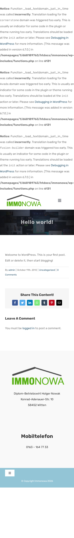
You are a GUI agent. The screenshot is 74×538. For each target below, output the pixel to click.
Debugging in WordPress (51, 100)
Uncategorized (47, 268)
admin (11, 268)
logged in (28, 326)
